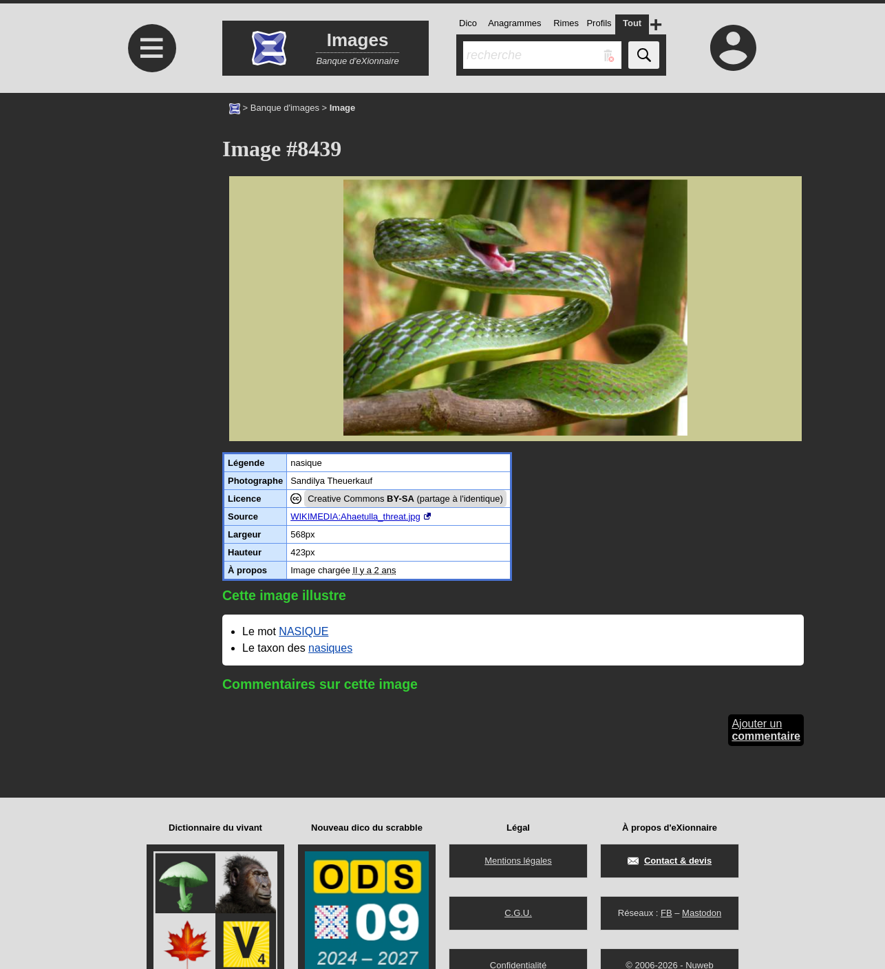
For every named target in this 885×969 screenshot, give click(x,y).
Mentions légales (518, 860)
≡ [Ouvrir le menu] (152, 48)
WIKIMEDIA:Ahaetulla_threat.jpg (355, 516)
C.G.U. (518, 913)
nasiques (330, 648)
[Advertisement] (150, 208)
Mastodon (701, 913)
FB (666, 913)
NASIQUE (303, 631)
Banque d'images (284, 108)
